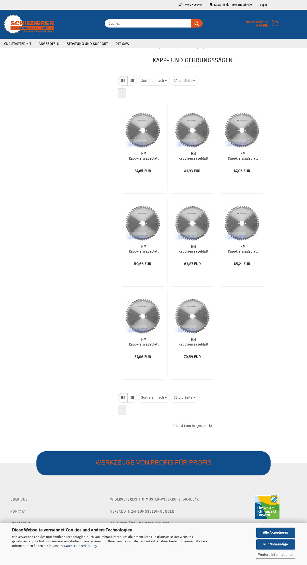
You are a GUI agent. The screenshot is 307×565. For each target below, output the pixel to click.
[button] (123, 81)
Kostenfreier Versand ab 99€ (231, 5)
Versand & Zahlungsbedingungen (142, 511)
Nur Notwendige (275, 544)
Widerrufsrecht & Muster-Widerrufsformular (154, 499)
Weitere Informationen (275, 555)
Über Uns (19, 499)
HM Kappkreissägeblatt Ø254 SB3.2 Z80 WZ (193, 249)
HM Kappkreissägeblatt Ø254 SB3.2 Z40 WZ (243, 156)
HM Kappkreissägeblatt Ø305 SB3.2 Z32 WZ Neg (243, 249)
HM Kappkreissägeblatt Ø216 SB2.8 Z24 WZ (144, 156)
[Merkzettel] (303, 24)
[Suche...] (197, 23)
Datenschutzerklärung (80, 546)
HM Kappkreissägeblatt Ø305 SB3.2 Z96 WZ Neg (193, 342)
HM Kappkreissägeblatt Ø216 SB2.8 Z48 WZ (193, 156)
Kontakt (18, 511)
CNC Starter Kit (17, 44)
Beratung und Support (87, 44)
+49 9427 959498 (190, 5)
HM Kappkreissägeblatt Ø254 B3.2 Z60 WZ (144, 249)
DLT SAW (122, 44)
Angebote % (49, 44)
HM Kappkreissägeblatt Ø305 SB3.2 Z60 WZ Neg (144, 342)
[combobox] (154, 81)
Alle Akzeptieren (275, 532)
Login (263, 5)
